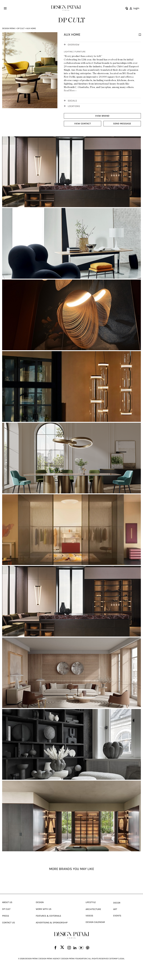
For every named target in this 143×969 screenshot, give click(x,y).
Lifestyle (91, 903)
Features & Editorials (48, 917)
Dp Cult (20, 28)
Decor (116, 904)
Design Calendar (95, 923)
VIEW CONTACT (82, 123)
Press (5, 917)
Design (40, 903)
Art (115, 910)
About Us (7, 903)
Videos (89, 917)
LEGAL (122, 960)
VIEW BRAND (102, 115)
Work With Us (43, 910)
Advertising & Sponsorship (52, 924)
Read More (70, 90)
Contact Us (8, 924)
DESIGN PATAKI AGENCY (49, 960)
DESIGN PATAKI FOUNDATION (74, 960)
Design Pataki (8, 28)
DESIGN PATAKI (31, 960)
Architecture (93, 910)
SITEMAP (114, 960)
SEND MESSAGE (122, 123)
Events (117, 917)
